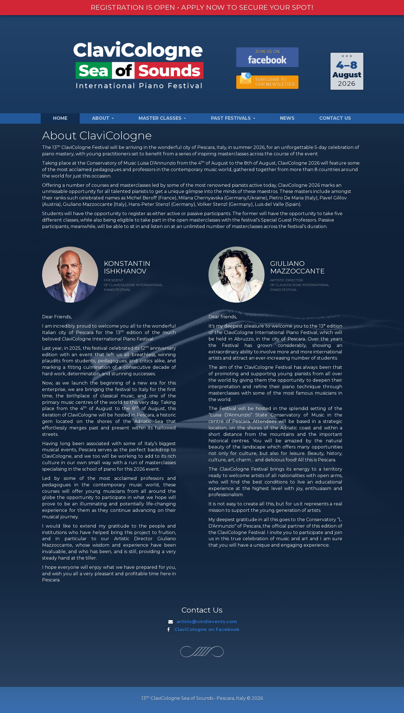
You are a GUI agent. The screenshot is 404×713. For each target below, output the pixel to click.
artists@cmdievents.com (206, 621)
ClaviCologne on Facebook (207, 629)
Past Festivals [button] (233, 118)
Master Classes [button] (162, 118)
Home (60, 118)
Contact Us (335, 118)
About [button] (103, 118)
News (287, 118)
